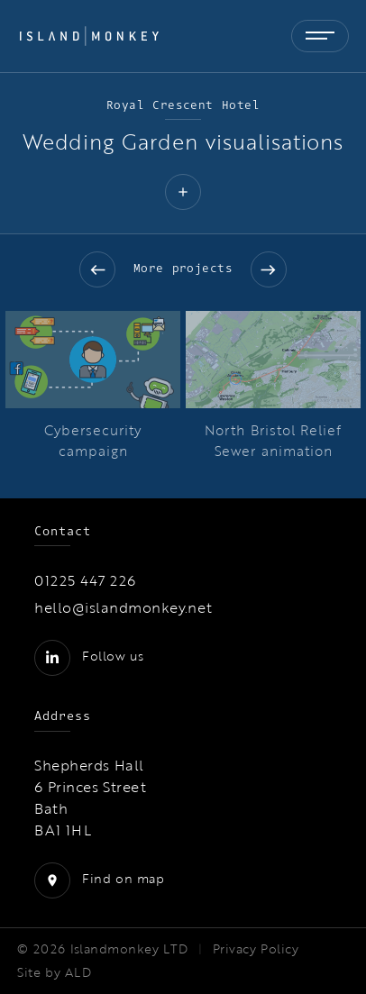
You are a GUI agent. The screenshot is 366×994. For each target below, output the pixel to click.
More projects (183, 267)
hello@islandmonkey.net (123, 607)
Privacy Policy (255, 949)
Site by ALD (54, 972)
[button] (183, 194)
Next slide (269, 269)
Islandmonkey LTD (129, 949)
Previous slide (97, 269)
